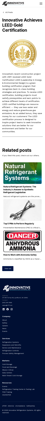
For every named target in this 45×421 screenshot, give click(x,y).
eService (11, 406)
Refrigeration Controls (10, 350)
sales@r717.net (7, 305)
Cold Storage (7, 364)
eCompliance (20, 406)
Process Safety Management (13, 353)
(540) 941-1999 (7, 302)
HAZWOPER (6, 395)
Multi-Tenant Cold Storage (12, 375)
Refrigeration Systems (10, 342)
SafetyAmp (30, 406)
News (4, 328)
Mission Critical (7, 370)
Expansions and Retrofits (11, 345)
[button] (40, 3)
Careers (5, 326)
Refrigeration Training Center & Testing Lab (18, 389)
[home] (14, 3)
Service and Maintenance (11, 348)
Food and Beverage (9, 367)
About (4, 320)
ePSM (4, 406)
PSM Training (7, 392)
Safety (4, 323)
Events (4, 331)
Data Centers (7, 373)
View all (7, 268)
